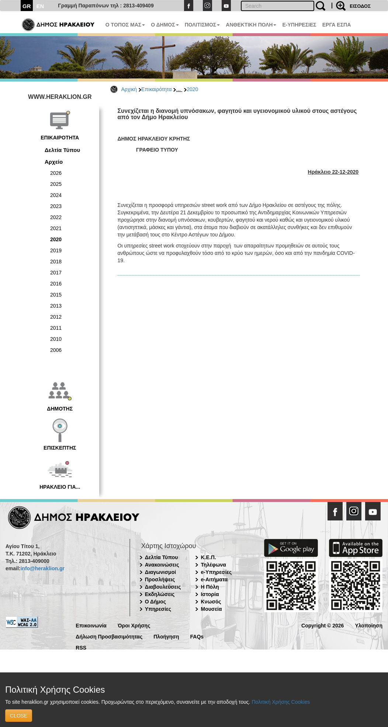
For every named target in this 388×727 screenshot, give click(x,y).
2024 (56, 195)
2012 (56, 317)
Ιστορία (210, 594)
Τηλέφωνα (213, 565)
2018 (56, 261)
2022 (56, 217)
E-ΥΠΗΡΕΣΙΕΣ (299, 25)
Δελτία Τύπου (62, 150)
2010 (56, 339)
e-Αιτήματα (214, 579)
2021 (56, 228)
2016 (56, 284)
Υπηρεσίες (158, 609)
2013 (56, 306)
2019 (56, 250)
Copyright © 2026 (322, 625)
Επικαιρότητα (156, 89)
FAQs (197, 636)
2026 (56, 173)
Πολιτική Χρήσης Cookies (281, 702)
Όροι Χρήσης (134, 625)
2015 (56, 295)
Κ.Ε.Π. (208, 557)
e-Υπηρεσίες (216, 572)
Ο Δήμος (155, 602)
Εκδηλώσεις (160, 594)
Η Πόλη (210, 587)
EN (40, 6)
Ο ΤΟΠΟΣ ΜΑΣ (125, 25)
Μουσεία (211, 609)
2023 (56, 206)
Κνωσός (211, 602)
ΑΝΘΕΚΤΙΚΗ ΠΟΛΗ (251, 25)
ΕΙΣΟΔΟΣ (360, 6)
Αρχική (129, 89)
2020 (192, 89)
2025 (56, 184)
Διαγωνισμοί (160, 572)
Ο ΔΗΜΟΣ (165, 25)
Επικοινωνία (91, 625)
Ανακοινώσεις (162, 565)
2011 (56, 328)
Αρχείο (54, 162)
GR (26, 6)
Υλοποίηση (368, 625)
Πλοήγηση (166, 636)
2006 (56, 350)
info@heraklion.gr (42, 568)
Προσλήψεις (160, 579)
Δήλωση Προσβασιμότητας (109, 636)
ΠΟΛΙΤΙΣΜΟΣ (202, 25)
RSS (81, 647)
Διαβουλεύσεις (163, 587)
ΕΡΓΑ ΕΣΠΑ (336, 25)
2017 (56, 273)
